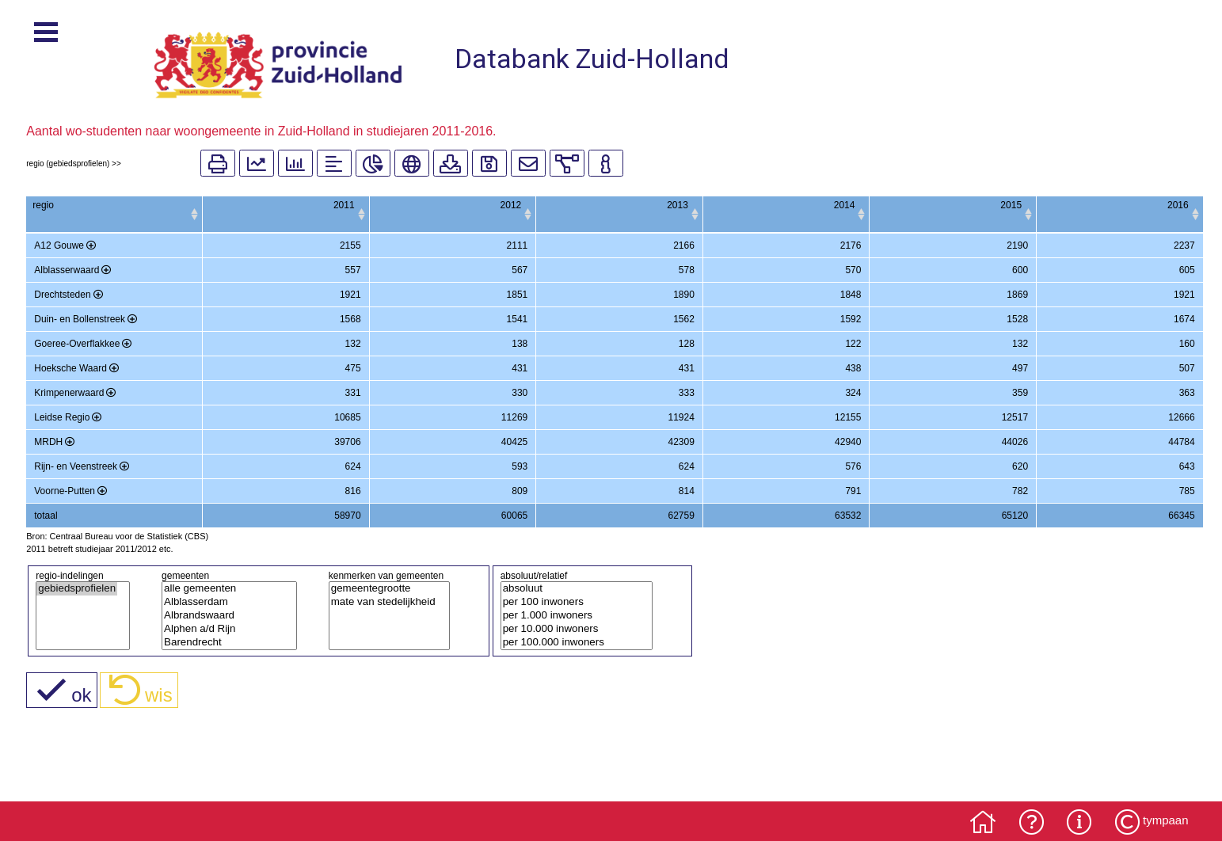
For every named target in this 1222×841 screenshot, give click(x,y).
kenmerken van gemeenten (386, 575)
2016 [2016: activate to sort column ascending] (1178, 205)
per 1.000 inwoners (570, 615)
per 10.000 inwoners (570, 629)
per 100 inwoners (570, 602)
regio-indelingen (69, 575)
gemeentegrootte (383, 589)
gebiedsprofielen (76, 589)
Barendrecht (223, 642)
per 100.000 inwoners (570, 642)
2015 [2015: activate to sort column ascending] (1011, 205)
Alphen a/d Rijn (223, 629)
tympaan (1166, 820)
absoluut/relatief (534, 575)
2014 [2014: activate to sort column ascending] (844, 205)
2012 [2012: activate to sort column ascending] (511, 205)
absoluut (570, 589)
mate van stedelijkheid (383, 602)
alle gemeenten (223, 589)
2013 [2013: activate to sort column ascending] (677, 205)
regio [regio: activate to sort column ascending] (43, 205)
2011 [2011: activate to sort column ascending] (344, 205)
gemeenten (185, 575)
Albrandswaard (223, 615)
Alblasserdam (223, 602)
